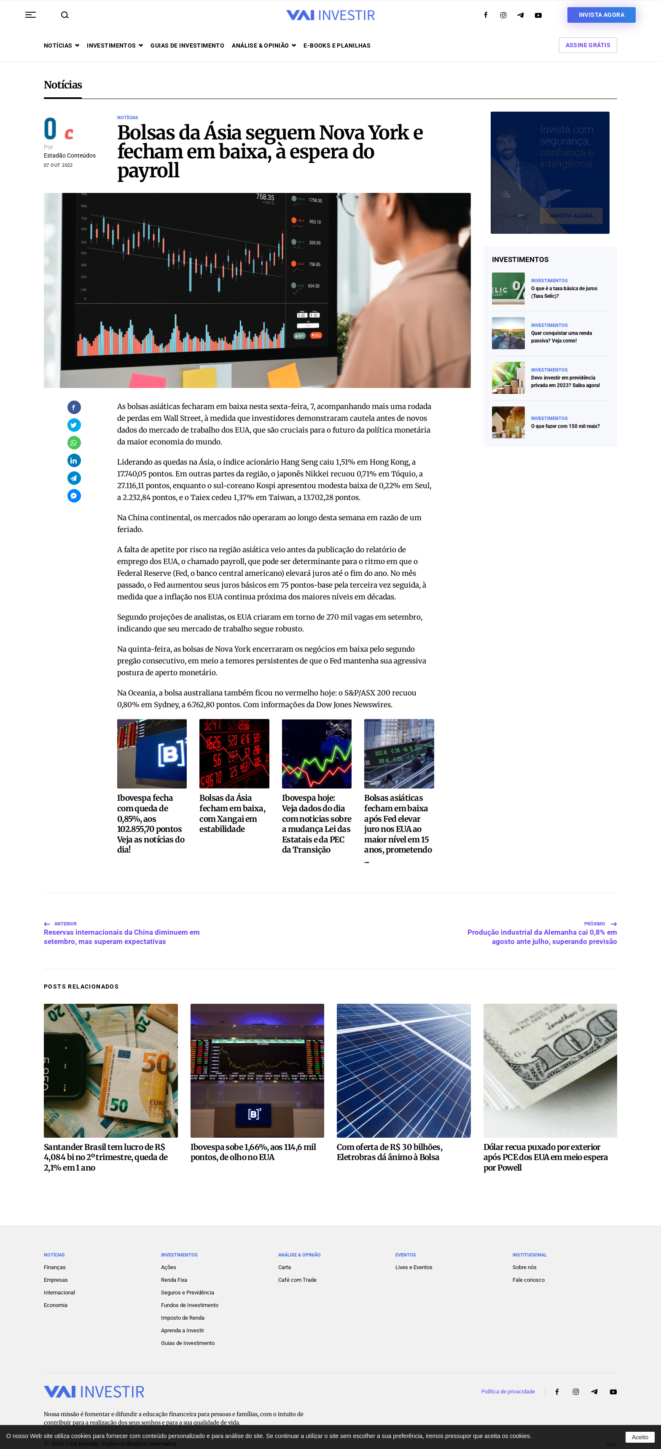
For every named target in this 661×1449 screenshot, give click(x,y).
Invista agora (601, 14)
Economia (55, 1285)
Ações (168, 1247)
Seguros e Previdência (187, 1272)
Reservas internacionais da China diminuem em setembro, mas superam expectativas (122, 911)
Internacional (59, 1272)
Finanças (55, 1247)
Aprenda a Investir (182, 1310)
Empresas (56, 1260)
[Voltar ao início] (330, 15)
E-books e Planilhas (337, 45)
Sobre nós (525, 1247)
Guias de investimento (187, 45)
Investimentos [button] (115, 45)
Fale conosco (529, 1260)
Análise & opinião (264, 45)
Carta (284, 1247)
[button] (30, 15)
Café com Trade (297, 1260)
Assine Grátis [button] (588, 45)
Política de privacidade (508, 1371)
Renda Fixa (174, 1260)
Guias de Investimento (188, 1323)
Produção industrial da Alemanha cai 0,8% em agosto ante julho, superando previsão (542, 911)
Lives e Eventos (414, 1247)
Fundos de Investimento (189, 1285)
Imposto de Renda (182, 1297)
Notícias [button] (61, 45)
